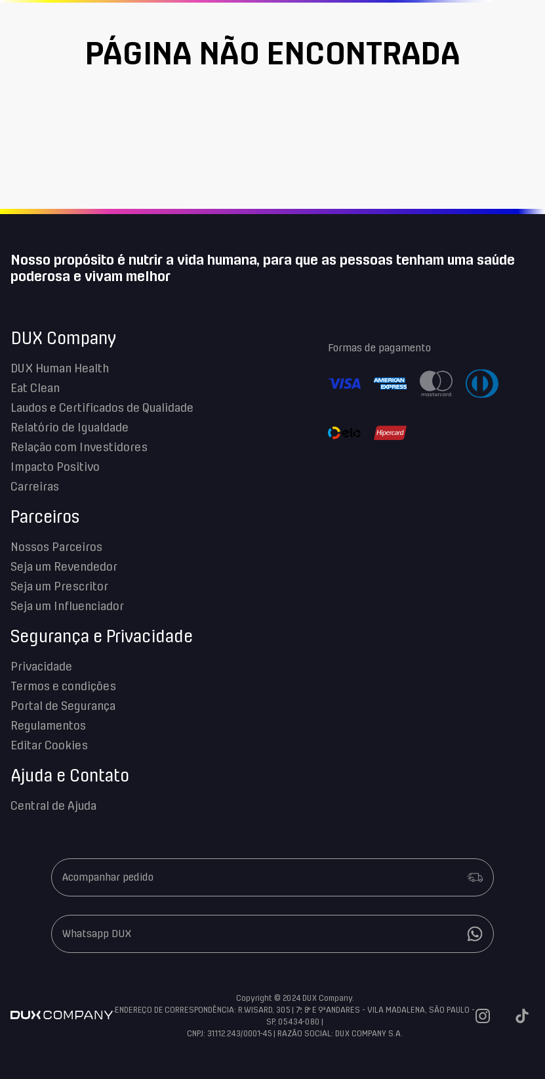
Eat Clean (35, 389)
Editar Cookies (49, 746)
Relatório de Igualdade (69, 428)
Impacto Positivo (55, 467)
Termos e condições (63, 687)
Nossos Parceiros (56, 548)
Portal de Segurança (62, 707)
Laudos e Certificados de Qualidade (101, 408)
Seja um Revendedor (63, 567)
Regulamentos (48, 726)
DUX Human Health (59, 369)
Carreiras (34, 487)
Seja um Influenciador (67, 607)
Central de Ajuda (53, 806)
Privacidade (41, 667)
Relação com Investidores (79, 448)
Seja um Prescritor (59, 587)
